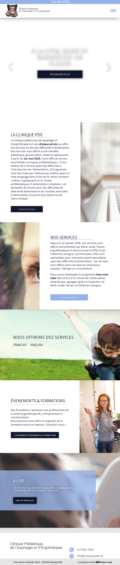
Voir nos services (69, 297)
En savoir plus (60, 74)
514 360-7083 (81, 550)
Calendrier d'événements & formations (35, 435)
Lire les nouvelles (25, 500)
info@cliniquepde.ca (86, 556)
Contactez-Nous (26, 209)
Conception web (86, 562)
